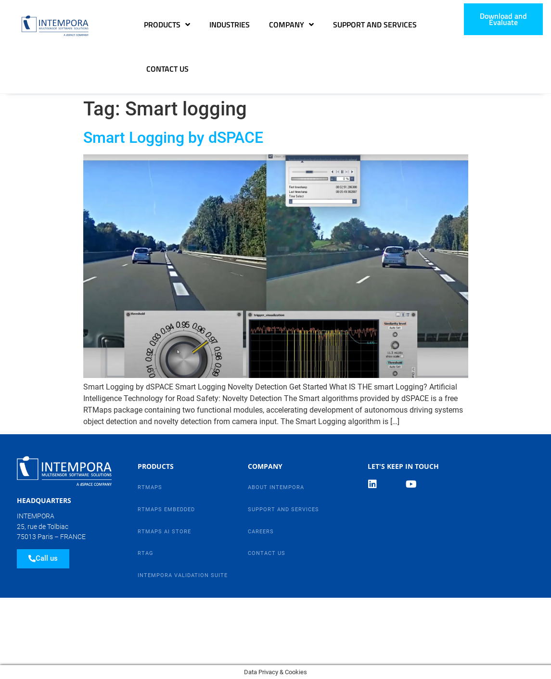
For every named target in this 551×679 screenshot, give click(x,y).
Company (291, 24)
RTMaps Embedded (166, 509)
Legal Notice (120, 611)
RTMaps (150, 487)
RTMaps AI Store (164, 531)
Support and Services (375, 24)
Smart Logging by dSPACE (173, 137)
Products (167, 24)
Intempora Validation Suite (183, 575)
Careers (261, 531)
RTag (146, 553)
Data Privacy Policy (45, 611)
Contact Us (167, 69)
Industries (229, 24)
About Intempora (276, 487)
